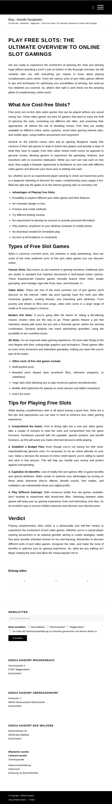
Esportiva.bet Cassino (31, 278)
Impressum (14, 769)
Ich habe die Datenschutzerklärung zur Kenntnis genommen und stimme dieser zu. (55, 631)
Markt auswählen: (17, 627)
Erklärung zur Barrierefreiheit (23, 773)
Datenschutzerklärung (19, 765)
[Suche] (91, 7)
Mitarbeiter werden (18, 751)
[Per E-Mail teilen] (87, 581)
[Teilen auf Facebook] (24, 581)
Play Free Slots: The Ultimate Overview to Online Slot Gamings (54, 47)
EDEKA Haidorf (27, 796)
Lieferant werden (17, 755)
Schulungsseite (16, 759)
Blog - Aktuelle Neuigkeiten (25, 19)
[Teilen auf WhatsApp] (56, 581)
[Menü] (99, 7)
